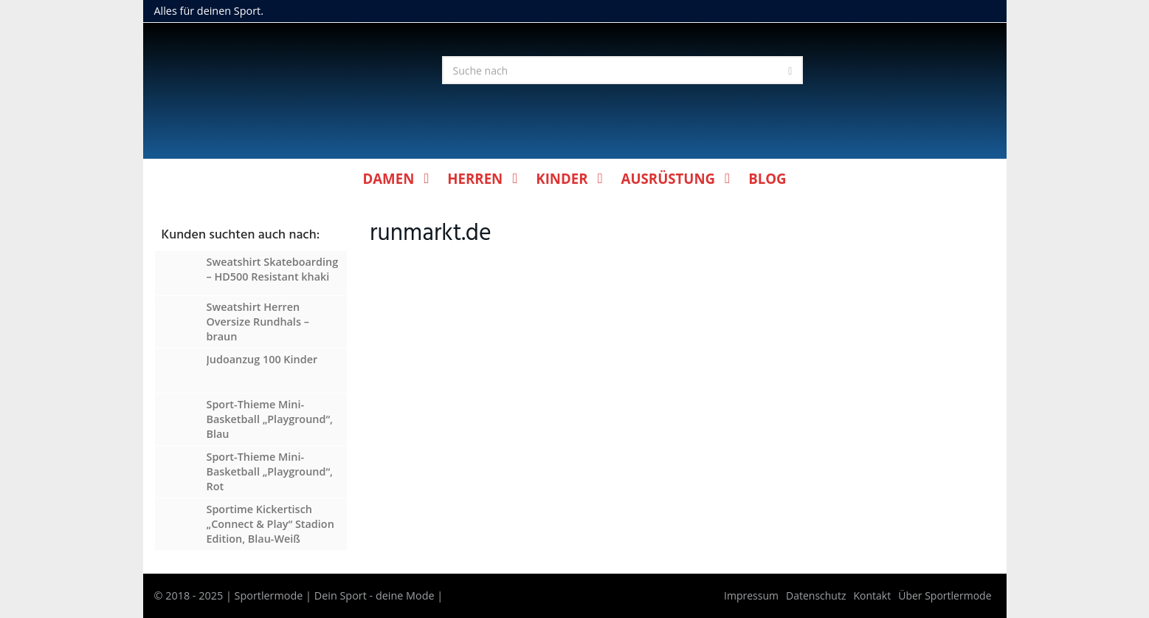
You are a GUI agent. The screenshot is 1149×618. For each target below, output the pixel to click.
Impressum (751, 595)
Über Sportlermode (944, 595)
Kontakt (872, 595)
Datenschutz (816, 595)
